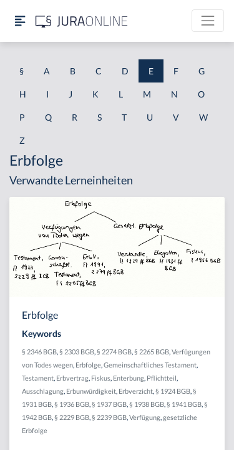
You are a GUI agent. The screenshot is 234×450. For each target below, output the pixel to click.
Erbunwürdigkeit (91, 391)
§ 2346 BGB (39, 352)
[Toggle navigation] (208, 20)
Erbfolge (88, 365)
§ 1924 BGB (172, 391)
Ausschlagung (43, 391)
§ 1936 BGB (71, 404)
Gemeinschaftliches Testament (150, 365)
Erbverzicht (136, 391)
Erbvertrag (72, 378)
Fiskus (100, 378)
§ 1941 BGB (184, 404)
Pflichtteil (162, 378)
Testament (38, 378)
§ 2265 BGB (151, 352)
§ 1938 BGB (146, 404)
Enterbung (128, 378)
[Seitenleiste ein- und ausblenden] (20, 21)
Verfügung (144, 417)
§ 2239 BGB (109, 417)
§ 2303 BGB (76, 352)
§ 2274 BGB (114, 352)
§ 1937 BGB (109, 404)
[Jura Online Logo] (82, 21)
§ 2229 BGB (71, 417)
